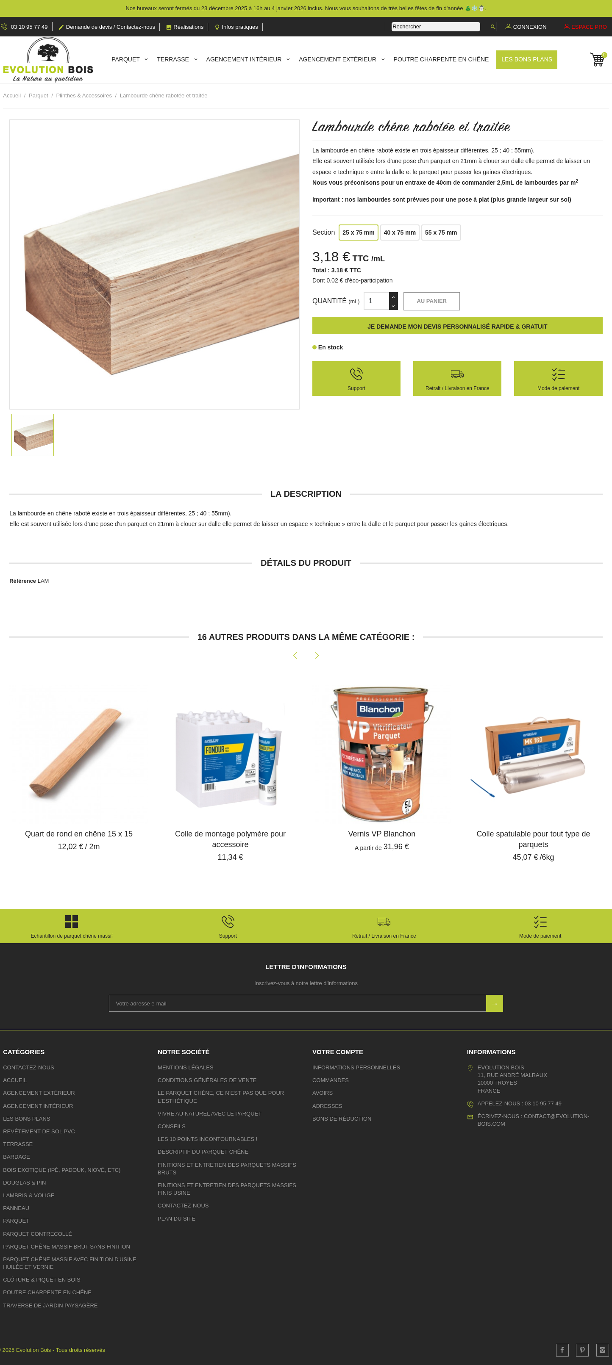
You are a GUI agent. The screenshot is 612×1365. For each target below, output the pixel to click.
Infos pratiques (236, 27)
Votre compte (337, 1051)
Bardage (16, 1157)
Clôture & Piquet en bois (42, 1279)
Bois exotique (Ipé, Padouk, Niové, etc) (61, 1170)
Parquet (126, 59)
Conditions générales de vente (207, 1080)
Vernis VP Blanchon (382, 834)
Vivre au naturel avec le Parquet (209, 1113)
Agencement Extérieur (338, 59)
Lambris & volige (28, 1195)
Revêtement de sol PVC (39, 1131)
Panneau (16, 1208)
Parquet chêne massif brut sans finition (66, 1246)
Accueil (15, 1080)
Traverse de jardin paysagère (50, 1305)
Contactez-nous (28, 1067)
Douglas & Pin (24, 1182)
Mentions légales (185, 1067)
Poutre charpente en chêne (441, 59)
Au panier (432, 301)
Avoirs (322, 1093)
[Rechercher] (436, 26)
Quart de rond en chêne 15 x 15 (79, 834)
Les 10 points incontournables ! (207, 1139)
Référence (22, 581)
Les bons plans (526, 59)
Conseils (172, 1126)
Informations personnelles (356, 1067)
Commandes (330, 1080)
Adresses (327, 1106)
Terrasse (173, 59)
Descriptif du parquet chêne (203, 1152)
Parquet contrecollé (37, 1234)
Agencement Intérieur (245, 59)
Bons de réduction (341, 1119)
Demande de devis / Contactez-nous (106, 27)
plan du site (176, 1218)
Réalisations (184, 27)
